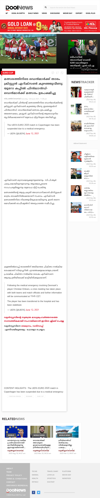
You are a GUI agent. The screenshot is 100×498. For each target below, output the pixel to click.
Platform (66, 471)
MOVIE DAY (67, 13)
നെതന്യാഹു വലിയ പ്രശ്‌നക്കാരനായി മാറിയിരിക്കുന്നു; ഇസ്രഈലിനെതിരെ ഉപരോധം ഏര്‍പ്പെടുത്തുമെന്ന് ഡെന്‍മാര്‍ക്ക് (16, 447)
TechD (34, 471)
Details (35, 482)
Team (9, 472)
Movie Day (66, 475)
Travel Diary (52, 471)
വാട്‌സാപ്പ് (38, 326)
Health (35, 478)
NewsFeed (66, 478)
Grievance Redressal (17, 485)
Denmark (29, 396)
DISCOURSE (55, 13)
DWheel (35, 475)
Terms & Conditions (16, 478)
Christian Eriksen (15, 396)
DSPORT (79, 13)
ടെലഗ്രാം (26, 326)
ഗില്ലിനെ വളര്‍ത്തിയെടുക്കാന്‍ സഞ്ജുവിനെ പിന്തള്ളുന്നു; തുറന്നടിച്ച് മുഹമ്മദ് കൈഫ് (89, 162)
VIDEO (44, 13)
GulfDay (50, 482)
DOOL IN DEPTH (18, 13)
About (9, 468)
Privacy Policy (14, 475)
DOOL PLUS (90, 13)
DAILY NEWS (33, 13)
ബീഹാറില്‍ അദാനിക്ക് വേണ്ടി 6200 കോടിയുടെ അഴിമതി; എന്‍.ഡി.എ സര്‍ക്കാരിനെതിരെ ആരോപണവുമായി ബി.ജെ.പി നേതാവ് (82, 66)
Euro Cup (40, 396)
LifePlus (50, 475)
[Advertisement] (34, 165)
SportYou (51, 478)
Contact (10, 482)
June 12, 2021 (32, 133)
